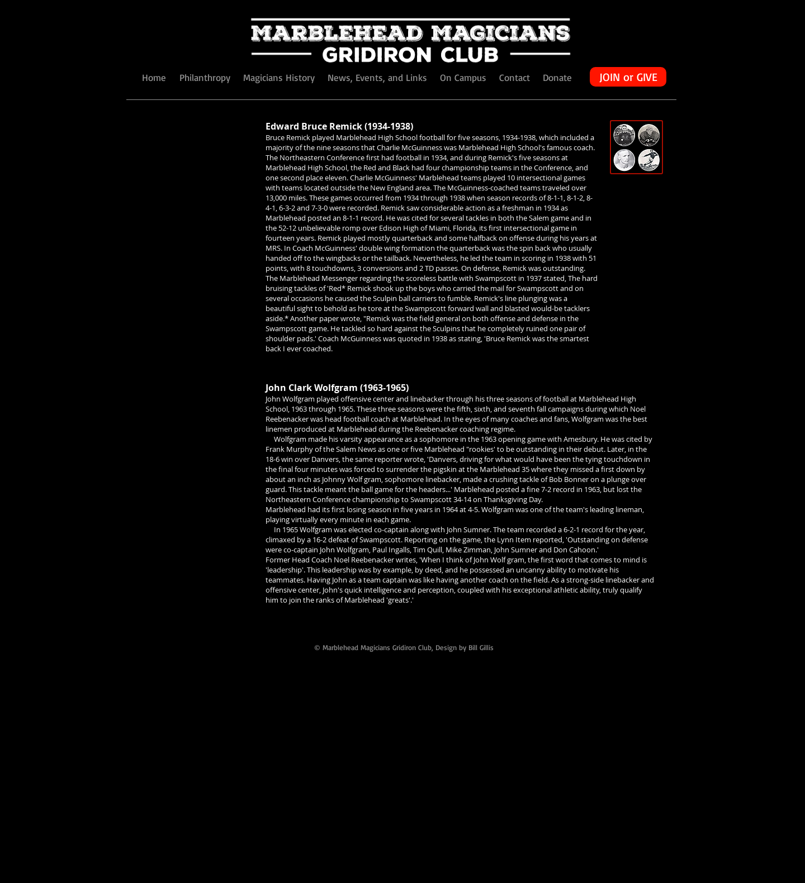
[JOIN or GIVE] (628, 77)
